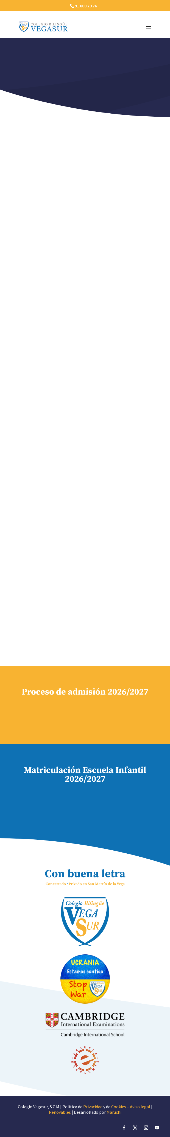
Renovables (60, 1112)
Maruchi (114, 1112)
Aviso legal (140, 1106)
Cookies (118, 1106)
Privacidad (92, 1106)
